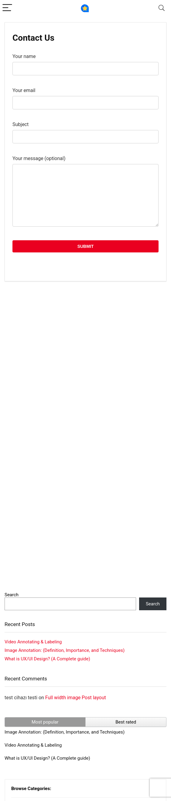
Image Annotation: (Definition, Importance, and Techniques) (65, 650)
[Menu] (7, 8)
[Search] (161, 8)
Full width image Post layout (75, 697)
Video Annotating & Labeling (33, 642)
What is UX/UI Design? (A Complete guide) (47, 659)
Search (12, 594)
